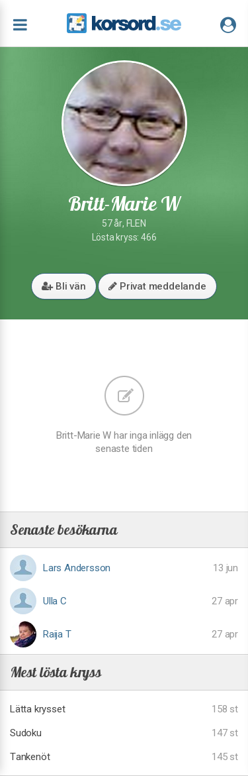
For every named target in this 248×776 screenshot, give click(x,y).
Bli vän (63, 286)
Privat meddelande (157, 286)
